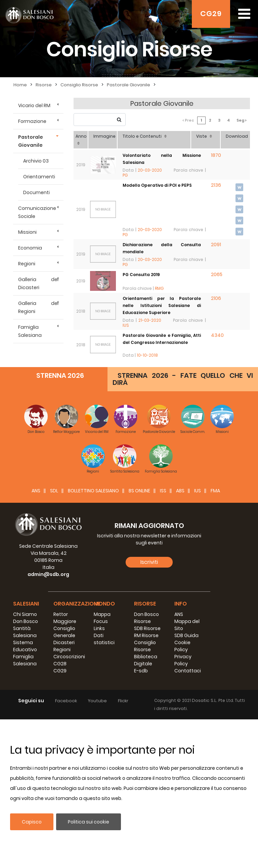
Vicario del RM (34, 105)
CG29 (211, 13)
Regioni (26, 263)
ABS (180, 618)
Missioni (27, 232)
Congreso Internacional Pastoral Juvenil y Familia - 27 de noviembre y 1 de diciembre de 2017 (162, 432)
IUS (197, 618)
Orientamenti (39, 176)
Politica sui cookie (88, 821)
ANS (36, 618)
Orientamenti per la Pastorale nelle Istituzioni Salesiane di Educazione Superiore (162, 305)
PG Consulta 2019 (141, 274)
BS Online (139, 618)
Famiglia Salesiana (30, 331)
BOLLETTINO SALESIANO (93, 618)
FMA (215, 618)
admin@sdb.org (48, 702)
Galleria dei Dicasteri (38, 283)
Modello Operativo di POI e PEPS (157, 185)
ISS (163, 618)
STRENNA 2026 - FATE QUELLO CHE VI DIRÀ (183, 506)
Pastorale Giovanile (30, 141)
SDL (54, 618)
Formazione (32, 121)
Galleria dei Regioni (38, 307)
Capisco (32, 821)
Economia (30, 247)
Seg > (241, 120)
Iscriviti (149, 690)
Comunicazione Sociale (37, 212)
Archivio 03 (36, 161)
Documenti (36, 192)
